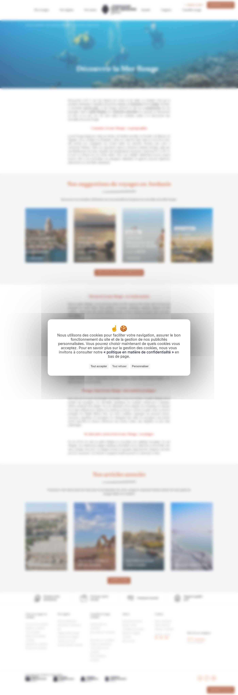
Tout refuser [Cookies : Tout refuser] (119, 366)
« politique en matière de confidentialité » (139, 352)
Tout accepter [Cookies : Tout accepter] (99, 366)
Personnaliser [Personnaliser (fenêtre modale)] (140, 366)
